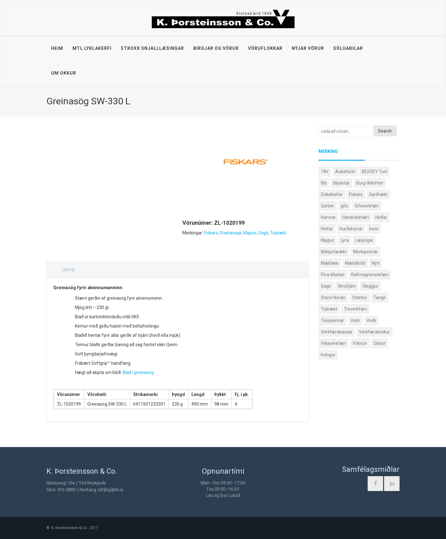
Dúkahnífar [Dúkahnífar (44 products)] (332, 194)
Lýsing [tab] (68, 269)
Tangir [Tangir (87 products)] (380, 297)
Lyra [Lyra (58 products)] (345, 240)
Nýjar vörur (308, 48)
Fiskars (211, 232)
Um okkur (63, 73)
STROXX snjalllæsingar (152, 48)
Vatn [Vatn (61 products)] (355, 320)
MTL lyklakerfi (92, 48)
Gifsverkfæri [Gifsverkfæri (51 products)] (367, 205)
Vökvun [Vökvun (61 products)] (359, 343)
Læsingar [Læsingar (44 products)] (364, 240)
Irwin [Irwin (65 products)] (373, 228)
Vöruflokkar (265, 48)
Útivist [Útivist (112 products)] (380, 343)
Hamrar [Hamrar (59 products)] (328, 217)
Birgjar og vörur (216, 48)
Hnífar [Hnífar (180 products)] (327, 228)
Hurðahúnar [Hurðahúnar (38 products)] (351, 228)
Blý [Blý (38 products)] (324, 182)
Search (385, 130)
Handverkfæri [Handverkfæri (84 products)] (355, 217)
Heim (57, 48)
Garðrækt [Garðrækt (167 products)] (378, 194)
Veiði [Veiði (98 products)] (371, 320)
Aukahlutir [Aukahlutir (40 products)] (345, 171)
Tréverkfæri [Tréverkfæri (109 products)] (355, 308)
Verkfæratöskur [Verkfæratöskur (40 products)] (374, 331)
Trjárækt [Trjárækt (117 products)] (329, 308)
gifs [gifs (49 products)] (344, 205)
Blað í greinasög (138, 372)
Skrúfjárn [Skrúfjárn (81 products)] (347, 286)
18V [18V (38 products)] (325, 171)
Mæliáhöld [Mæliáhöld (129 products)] (355, 263)
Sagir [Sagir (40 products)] (326, 286)
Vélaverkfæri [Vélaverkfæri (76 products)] (333, 343)
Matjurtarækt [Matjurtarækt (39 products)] (334, 251)
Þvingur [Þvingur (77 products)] (328, 354)
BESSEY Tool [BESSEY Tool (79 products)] (374, 171)
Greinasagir (231, 232)
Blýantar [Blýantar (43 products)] (341, 182)
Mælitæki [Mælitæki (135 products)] (330, 263)
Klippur (249, 232)
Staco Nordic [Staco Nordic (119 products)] (333, 297)
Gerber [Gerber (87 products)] (327, 205)
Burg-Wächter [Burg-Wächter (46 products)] (369, 182)
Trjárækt (278, 232)
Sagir (263, 232)
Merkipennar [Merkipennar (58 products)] (365, 251)
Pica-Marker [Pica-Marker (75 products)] (333, 274)
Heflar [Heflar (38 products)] (381, 217)
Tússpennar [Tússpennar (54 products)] (332, 320)
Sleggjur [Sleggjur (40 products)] (370, 286)
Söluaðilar (348, 48)
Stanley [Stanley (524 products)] (359, 297)
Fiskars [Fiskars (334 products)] (356, 194)
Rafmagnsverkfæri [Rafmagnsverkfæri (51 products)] (369, 274)
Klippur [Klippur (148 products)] (327, 240)
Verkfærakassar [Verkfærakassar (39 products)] (336, 331)
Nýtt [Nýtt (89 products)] (376, 263)
